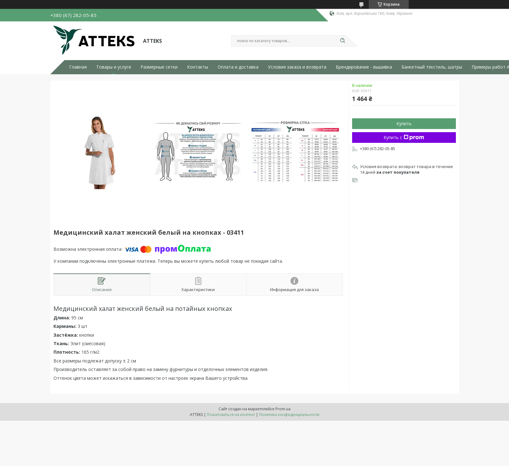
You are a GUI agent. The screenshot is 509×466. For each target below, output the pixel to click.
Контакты (197, 67)
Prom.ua (282, 409)
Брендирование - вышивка (364, 67)
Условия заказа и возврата (297, 67)
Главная (78, 67)
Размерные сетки (159, 67)
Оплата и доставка (238, 67)
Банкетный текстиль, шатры (431, 67)
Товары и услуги (113, 67)
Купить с (404, 137)
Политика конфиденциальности (289, 414)
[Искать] (342, 41)
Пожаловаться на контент (231, 414)
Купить (404, 123)
